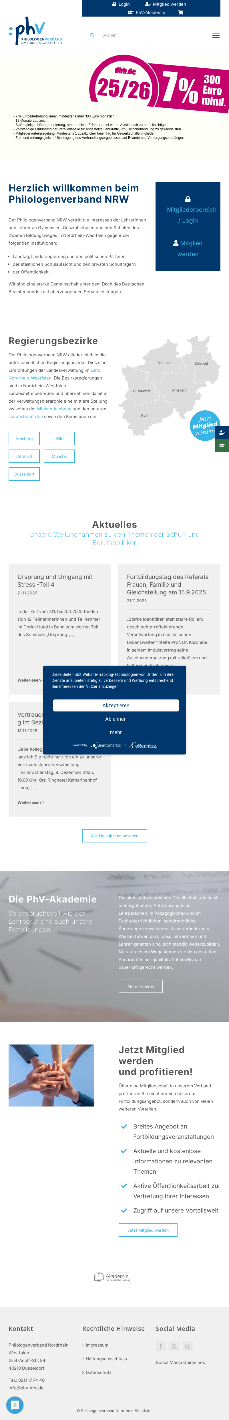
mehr (116, 732)
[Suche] (90, 35)
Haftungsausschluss (106, 1358)
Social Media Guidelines (180, 1362)
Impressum (97, 1345)
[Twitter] (174, 1346)
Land (95, 370)
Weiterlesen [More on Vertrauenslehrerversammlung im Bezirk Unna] (29, 802)
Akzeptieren (116, 705)
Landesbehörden (26, 416)
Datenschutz (98, 1372)
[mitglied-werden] (205, 412)
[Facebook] (161, 1346)
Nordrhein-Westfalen (30, 378)
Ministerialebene (54, 409)
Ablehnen (116, 719)
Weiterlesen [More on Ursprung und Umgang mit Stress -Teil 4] (29, 680)
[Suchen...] (114, 35)
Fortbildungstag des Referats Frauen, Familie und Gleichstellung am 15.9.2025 (168, 584)
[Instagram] (188, 1346)
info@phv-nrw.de (26, 1388)
